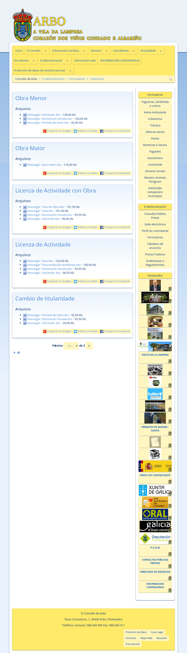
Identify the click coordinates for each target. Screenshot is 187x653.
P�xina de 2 (68, 345)
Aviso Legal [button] (157, 632)
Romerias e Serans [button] (155, 145)
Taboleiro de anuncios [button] (155, 246)
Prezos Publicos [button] (155, 254)
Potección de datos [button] (136, 632)
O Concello (33, 50)
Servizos (96, 50)
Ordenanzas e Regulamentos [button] (155, 263)
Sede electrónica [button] (155, 224)
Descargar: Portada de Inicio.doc (46, 122)
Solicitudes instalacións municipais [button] (155, 192)
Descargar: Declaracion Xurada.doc (47, 118)
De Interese (21, 60)
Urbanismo (97, 79)
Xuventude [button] (155, 164)
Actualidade (148, 50)
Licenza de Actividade (43, 244)
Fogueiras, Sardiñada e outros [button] (155, 104)
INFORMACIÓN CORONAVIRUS (119, 60)
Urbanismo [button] (155, 119)
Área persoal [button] (133, 644)
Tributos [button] (155, 125)
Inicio (18, 50)
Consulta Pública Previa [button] (155, 216)
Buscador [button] (161, 638)
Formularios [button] (155, 237)
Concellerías (121, 50)
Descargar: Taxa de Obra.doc (43, 207)
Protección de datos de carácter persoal (39, 70)
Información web (85, 60)
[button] (45, 50)
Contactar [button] (131, 638)
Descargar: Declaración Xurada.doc (47, 215)
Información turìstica (65, 50)
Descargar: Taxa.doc (38, 211)
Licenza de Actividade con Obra (55, 190)
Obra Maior (30, 148)
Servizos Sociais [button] (155, 171)
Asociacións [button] (155, 158)
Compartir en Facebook (115, 131)
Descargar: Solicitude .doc (41, 115)
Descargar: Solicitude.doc (41, 219)
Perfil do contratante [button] (155, 231)
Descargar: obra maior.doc (42, 165)
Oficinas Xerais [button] (155, 132)
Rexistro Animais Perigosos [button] (155, 179)
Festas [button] (155, 138)
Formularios (77, 79)
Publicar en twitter (86, 131)
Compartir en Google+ (57, 131)
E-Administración (51, 60)
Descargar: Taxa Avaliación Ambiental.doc (52, 265)
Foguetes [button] (155, 151)
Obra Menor (31, 98)
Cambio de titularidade (44, 298)
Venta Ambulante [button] (155, 112)
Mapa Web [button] (146, 638)
